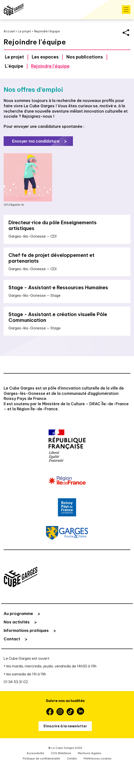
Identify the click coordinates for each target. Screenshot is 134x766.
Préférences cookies (97, 758)
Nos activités (17, 622)
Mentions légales (89, 753)
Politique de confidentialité (41, 758)
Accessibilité (35, 753)
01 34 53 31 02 (16, 682)
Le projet (24, 31)
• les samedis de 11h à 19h (25, 674)
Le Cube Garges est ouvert (26, 658)
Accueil (9, 31)
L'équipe (14, 66)
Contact (12, 638)
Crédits (72, 758)
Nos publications (84, 57)
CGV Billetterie (61, 753)
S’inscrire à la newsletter (65, 726)
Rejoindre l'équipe (50, 66)
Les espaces (45, 57)
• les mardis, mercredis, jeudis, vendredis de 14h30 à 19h (50, 666)
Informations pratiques (26, 630)
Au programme (18, 613)
